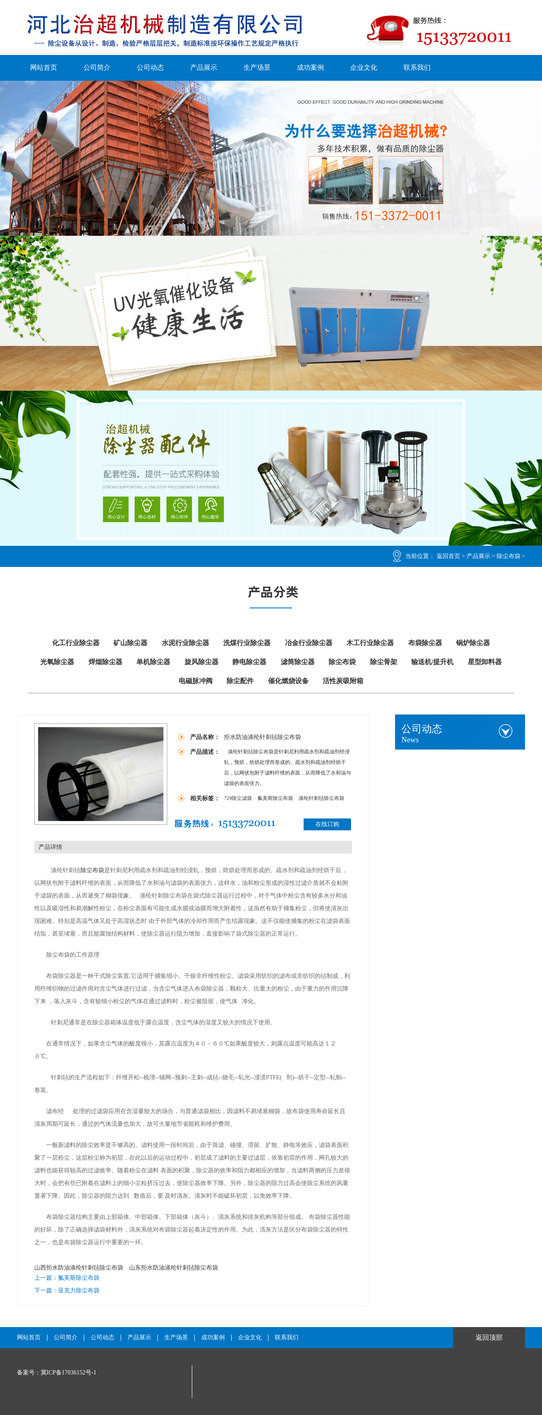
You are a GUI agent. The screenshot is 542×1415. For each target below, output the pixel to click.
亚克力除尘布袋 (79, 1290)
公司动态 (150, 67)
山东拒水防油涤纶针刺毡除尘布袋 (173, 1267)
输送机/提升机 (432, 661)
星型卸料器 (485, 661)
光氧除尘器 (57, 661)
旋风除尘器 (201, 661)
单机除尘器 (153, 661)
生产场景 (257, 67)
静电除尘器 (249, 661)
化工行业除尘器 (76, 642)
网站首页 (43, 67)
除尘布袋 (508, 556)
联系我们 (417, 67)
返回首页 (448, 556)
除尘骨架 (383, 661)
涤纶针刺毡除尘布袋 (321, 798)
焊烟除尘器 (105, 661)
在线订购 (327, 824)
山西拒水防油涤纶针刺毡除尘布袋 (78, 1267)
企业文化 (363, 67)
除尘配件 (240, 680)
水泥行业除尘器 (185, 642)
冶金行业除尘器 (308, 642)
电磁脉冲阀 (196, 680)
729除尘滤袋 (238, 798)
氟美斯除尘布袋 (275, 798)
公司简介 (97, 67)
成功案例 (310, 67)
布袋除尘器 (425, 642)
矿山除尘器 (130, 642)
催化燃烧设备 (288, 680)
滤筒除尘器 (298, 661)
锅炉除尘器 (473, 642)
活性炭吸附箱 (343, 680)
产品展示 (203, 67)
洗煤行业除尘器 (247, 642)
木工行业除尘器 (370, 642)
